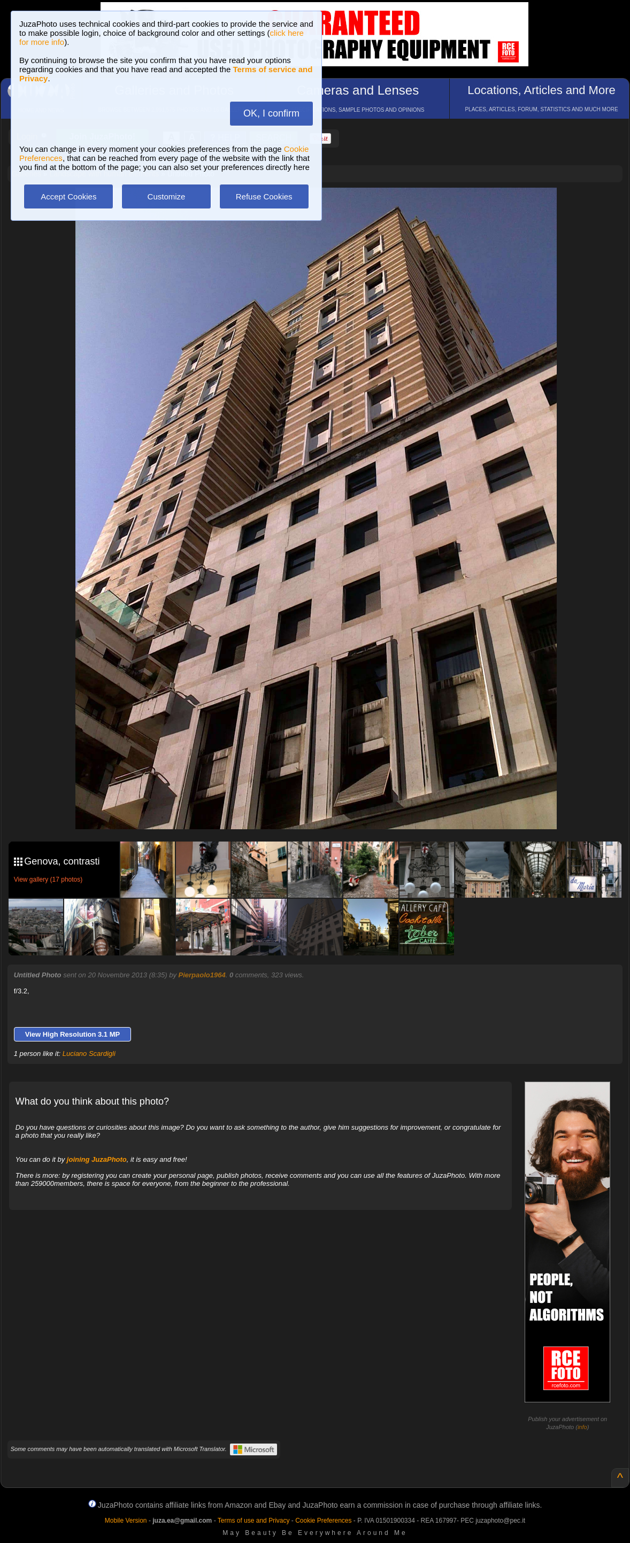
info (582, 1427)
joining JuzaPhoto (97, 1159)
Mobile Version (126, 1520)
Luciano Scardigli (89, 1054)
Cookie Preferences (323, 1520)
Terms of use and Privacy (254, 1520)
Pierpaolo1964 (202, 975)
